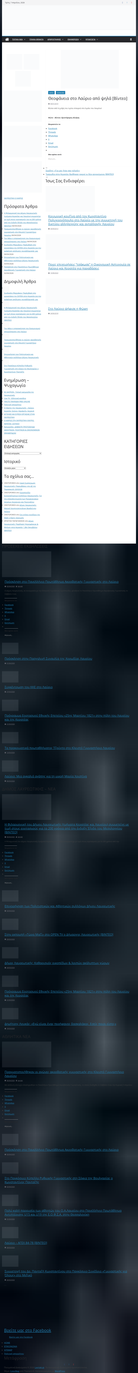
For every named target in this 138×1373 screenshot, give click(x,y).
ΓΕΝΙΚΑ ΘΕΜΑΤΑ (37, 39)
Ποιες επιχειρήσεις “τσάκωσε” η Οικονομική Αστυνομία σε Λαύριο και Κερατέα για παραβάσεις (89, 266)
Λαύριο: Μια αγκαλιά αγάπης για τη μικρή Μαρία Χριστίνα (46, 776)
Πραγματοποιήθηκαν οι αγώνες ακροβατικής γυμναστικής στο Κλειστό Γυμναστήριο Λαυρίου (22, 232)
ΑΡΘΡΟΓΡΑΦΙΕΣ (54, 39)
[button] (24, 39)
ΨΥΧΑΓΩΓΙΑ (90, 39)
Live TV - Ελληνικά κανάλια (15, 398)
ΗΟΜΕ (7, 1342)
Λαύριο (51, 92)
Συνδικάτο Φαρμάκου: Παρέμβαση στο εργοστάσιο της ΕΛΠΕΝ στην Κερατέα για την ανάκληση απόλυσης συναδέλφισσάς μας (22, 248)
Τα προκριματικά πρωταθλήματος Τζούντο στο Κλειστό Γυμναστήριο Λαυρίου (60, 748)
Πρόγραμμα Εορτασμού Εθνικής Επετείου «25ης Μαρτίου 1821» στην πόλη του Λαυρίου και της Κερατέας (67, 717)
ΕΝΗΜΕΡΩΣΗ (73, 39)
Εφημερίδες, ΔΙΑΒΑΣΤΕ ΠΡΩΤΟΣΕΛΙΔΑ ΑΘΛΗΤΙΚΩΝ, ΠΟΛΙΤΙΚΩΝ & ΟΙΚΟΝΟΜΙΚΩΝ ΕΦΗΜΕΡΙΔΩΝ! (22, 430)
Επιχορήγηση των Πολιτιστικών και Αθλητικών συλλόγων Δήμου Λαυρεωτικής (60, 906)
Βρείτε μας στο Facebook (27, 1330)
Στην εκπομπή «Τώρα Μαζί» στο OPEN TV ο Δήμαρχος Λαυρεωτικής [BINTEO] (59, 934)
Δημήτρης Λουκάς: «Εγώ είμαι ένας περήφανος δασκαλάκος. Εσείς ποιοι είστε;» (60, 1024)
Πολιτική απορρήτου (12, 404)
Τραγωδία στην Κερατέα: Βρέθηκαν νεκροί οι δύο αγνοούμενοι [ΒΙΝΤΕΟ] (90, 175)
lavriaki (20, 586)
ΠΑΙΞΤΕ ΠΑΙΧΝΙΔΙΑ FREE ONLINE (17, 401)
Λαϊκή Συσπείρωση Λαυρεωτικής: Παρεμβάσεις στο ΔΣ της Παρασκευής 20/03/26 (20, 486)
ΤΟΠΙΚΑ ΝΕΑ (17, 39)
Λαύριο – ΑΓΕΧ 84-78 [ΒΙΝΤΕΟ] (26, 1243)
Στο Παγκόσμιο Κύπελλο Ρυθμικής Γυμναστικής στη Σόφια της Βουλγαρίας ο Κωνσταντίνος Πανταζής (21, 368)
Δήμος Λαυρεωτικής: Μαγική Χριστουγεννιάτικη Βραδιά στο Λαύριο (20, 508)
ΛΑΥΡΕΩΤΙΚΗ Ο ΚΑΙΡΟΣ (13, 198)
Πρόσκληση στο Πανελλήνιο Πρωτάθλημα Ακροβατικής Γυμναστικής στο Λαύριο (62, 581)
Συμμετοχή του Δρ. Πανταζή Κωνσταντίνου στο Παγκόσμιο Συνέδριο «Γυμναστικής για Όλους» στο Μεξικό (66, 1273)
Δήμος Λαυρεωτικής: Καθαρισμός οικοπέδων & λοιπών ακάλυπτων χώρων (57, 963)
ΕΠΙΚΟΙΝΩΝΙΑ (10, 1346)
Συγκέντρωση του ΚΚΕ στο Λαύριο (29, 687)
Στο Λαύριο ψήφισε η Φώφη (68, 309)
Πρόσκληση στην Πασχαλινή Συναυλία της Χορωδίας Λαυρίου (48, 658)
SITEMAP (8, 1350)
